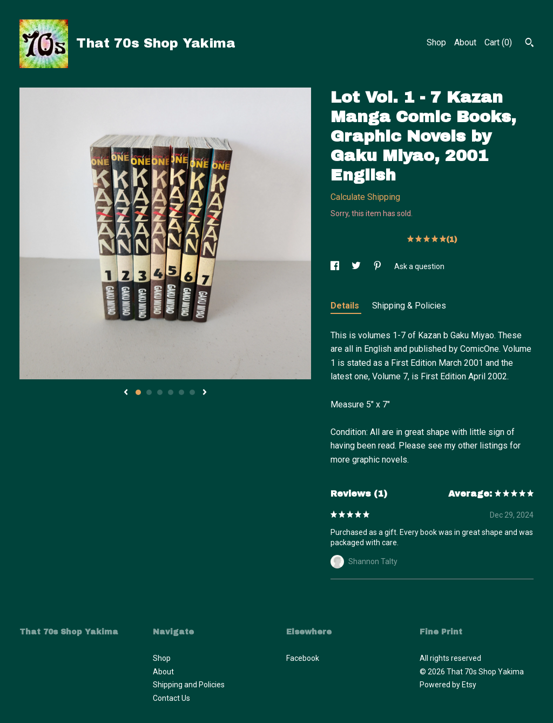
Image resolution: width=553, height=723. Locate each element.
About (465, 42)
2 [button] (149, 392)
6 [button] (192, 392)
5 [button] (181, 392)
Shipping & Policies (409, 305)
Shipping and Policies (189, 684)
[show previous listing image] (126, 393)
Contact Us (171, 698)
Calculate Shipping (365, 197)
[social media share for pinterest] (378, 266)
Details (346, 305)
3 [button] (160, 392)
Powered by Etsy (448, 684)
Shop (436, 42)
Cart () (498, 42)
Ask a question (419, 266)
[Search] (529, 44)
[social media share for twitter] (357, 266)
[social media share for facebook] (336, 266)
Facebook (302, 658)
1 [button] (138, 392)
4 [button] (170, 392)
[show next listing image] (204, 393)
